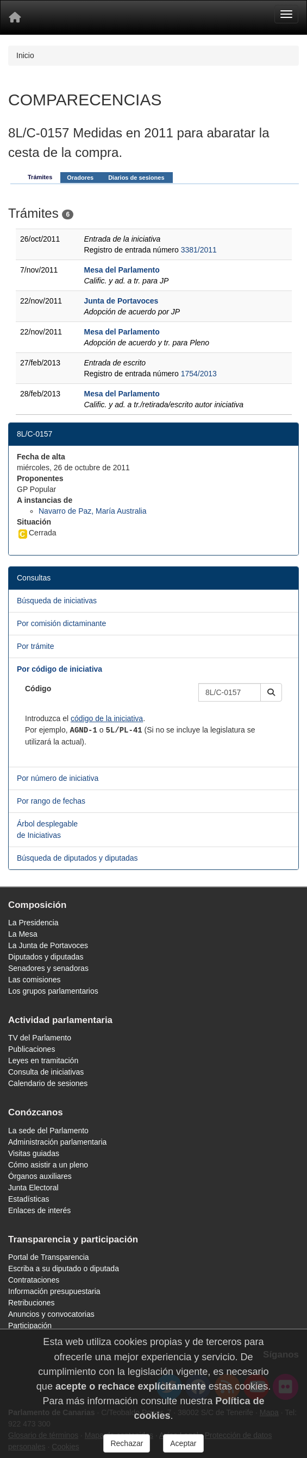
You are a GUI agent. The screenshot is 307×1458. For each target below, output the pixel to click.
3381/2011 (199, 249)
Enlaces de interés (39, 1210)
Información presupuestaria (54, 1291)
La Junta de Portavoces (48, 945)
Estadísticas (28, 1199)
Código (38, 688)
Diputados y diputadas (46, 956)
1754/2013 (199, 373)
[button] (271, 692)
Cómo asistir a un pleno (48, 1164)
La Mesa (22, 934)
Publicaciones (31, 1049)
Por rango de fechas (51, 801)
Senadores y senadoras (48, 968)
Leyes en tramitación (43, 1060)
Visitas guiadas (33, 1153)
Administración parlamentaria (57, 1142)
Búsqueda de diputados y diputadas (77, 858)
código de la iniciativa (107, 718)
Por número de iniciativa (57, 778)
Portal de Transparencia (48, 1257)
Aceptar (183, 1443)
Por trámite (35, 646)
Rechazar (126, 1443)
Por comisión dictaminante (61, 623)
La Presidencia (33, 922)
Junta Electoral (33, 1187)
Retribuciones (31, 1302)
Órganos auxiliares (40, 1176)
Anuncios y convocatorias (51, 1314)
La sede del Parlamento (48, 1130)
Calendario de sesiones (47, 1083)
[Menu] (286, 14)
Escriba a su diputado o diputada (63, 1268)
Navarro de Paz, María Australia (92, 511)
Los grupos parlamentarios (53, 991)
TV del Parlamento (39, 1037)
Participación (30, 1325)
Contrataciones (33, 1280)
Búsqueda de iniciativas (57, 600)
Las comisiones (34, 979)
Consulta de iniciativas (46, 1072)
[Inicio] (15, 17)
